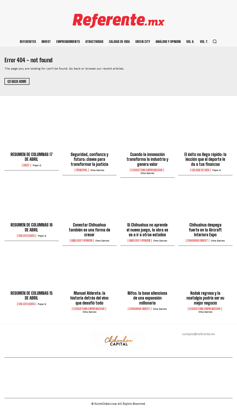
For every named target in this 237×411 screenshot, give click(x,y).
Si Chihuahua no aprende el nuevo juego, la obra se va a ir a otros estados (147, 231)
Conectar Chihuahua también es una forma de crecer (89, 231)
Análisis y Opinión (81, 242)
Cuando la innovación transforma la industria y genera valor (147, 161)
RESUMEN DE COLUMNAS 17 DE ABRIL (32, 159)
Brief (26, 167)
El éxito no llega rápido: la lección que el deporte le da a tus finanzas (205, 161)
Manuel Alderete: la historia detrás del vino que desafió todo (89, 300)
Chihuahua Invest (197, 242)
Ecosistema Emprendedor (147, 172)
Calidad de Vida (200, 172)
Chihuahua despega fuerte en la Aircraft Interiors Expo (205, 231)
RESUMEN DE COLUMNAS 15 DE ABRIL (32, 298)
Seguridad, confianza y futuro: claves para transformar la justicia (89, 161)
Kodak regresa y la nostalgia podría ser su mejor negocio (205, 300)
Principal (81, 172)
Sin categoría (26, 237)
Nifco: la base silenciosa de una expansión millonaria (147, 300)
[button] (214, 41)
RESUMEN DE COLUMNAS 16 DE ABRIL (32, 229)
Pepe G (37, 167)
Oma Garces (97, 172)
